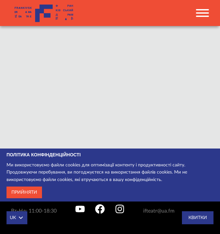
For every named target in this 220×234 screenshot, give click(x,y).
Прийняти (24, 192)
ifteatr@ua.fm (158, 211)
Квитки (197, 217)
